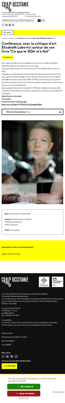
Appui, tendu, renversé (11, 253)
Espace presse (7, 333)
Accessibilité (6, 344)
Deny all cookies (25, 393)
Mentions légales (8, 340)
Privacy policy (58, 392)
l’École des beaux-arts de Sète (14, 103)
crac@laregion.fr (8, 313)
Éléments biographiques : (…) (18, 111)
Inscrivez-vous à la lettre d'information (18, 20)
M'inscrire (10, 366)
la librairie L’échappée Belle (31, 104)
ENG (42, 20)
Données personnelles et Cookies (14, 337)
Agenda (12, 38)
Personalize (24, 398)
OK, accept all (25, 387)
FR (39, 20)
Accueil (4, 38)
